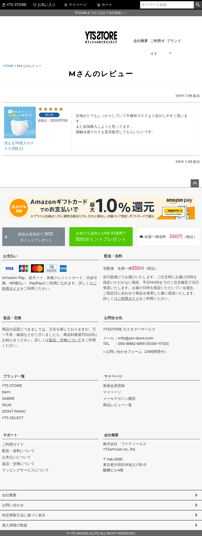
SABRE (8, 398)
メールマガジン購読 (119, 398)
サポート (10, 435)
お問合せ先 (113, 318)
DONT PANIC (14, 411)
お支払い (10, 256)
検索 (198, 4)
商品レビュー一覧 (117, 405)
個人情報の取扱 (14, 525)
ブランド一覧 (14, 376)
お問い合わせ (13, 505)
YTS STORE (14, 4)
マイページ (75, 4)
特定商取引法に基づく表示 (23, 515)
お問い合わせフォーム (124, 351)
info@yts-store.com (136, 338)
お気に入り (44, 4)
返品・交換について (65, 340)
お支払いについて (16, 457)
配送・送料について (18, 450)
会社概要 (140, 40)
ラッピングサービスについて (25, 470)
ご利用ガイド (157, 47)
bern (6, 392)
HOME (8, 66)
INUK (7, 405)
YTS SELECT (12, 417)
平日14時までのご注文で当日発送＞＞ (101, 13)
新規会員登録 (114, 385)
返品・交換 (12, 318)
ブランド (174, 40)
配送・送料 (113, 256)
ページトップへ (195, 183)
